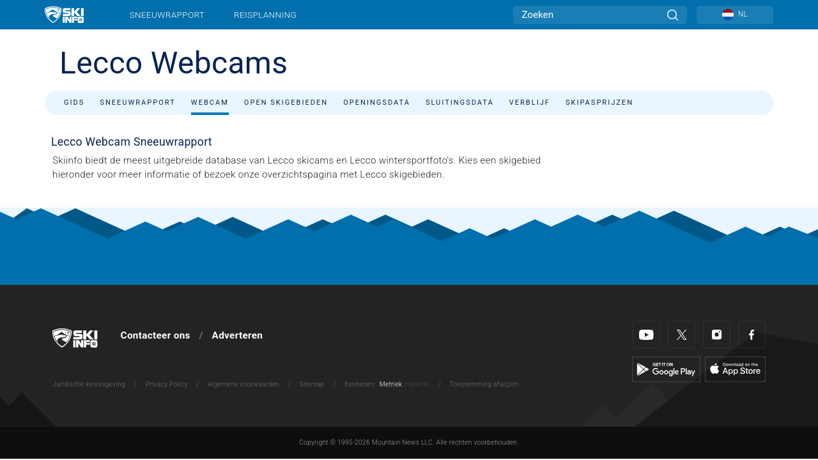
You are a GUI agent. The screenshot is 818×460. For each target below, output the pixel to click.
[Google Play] (666, 368)
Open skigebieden (286, 102)
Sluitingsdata (460, 102)
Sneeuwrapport (167, 15)
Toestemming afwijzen (484, 384)
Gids (74, 102)
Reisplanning (265, 15)
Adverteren (237, 335)
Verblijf (529, 102)
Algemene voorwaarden (243, 384)
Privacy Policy (167, 384)
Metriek (391, 384)
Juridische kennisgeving (88, 384)
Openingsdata (376, 102)
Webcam (210, 102)
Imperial (416, 384)
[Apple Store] (735, 368)
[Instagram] (716, 334)
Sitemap (312, 384)
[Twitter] (681, 334)
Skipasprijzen (599, 102)
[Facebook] (752, 334)
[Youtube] (646, 334)
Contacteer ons (155, 335)
